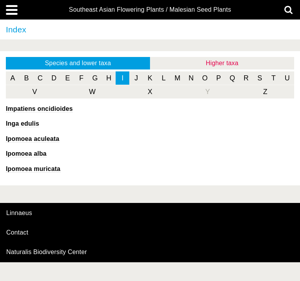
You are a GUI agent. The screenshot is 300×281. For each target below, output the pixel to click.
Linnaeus (19, 213)
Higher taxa (222, 63)
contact (17, 232)
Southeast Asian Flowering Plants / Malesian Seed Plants (150, 10)
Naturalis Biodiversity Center (46, 252)
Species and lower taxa (78, 63)
